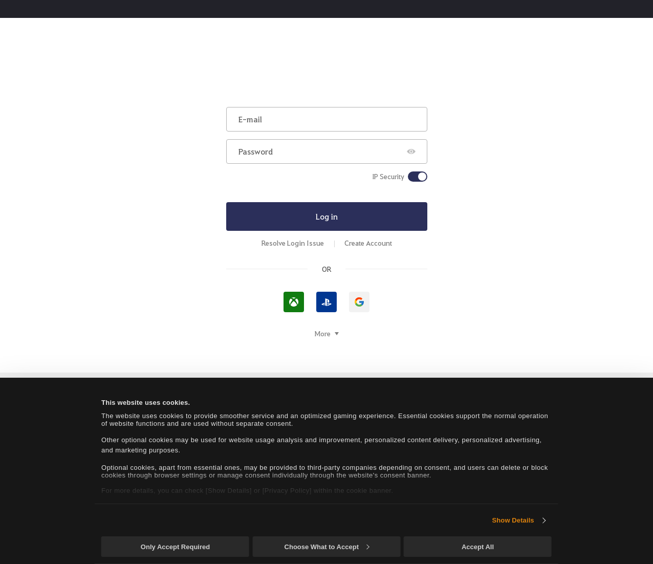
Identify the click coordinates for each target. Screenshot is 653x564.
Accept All (478, 547)
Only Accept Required (175, 547)
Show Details (513, 520)
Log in (327, 216)
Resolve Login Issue (293, 242)
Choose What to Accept (327, 547)
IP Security (388, 176)
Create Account (368, 242)
